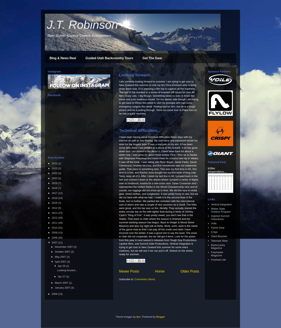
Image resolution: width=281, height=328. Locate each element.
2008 (55, 237)
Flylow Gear (217, 227)
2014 (55, 207)
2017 (55, 193)
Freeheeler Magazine (217, 254)
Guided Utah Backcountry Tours (109, 58)
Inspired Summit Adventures (220, 217)
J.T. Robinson (82, 24)
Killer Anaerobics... (217, 170)
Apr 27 (62, 276)
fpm (138, 316)
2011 (55, 222)
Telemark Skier (219, 240)
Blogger (160, 316)
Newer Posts (129, 271)
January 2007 (63, 287)
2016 (55, 198)
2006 (55, 293)
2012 (55, 217)
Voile (213, 223)
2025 (55, 163)
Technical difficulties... (140, 130)
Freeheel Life (218, 259)
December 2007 (64, 246)
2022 (55, 173)
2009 (55, 232)
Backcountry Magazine (218, 247)
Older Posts (190, 271)
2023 (55, 168)
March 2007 (62, 282)
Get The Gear (152, 58)
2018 (55, 188)
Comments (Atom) (145, 279)
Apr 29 (62, 266)
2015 (55, 202)
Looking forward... (136, 75)
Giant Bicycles (219, 236)
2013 (55, 212)
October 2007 (63, 251)
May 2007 (61, 256)
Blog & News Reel (63, 58)
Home (160, 271)
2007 (55, 242)
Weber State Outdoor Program (220, 210)
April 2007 (61, 261)
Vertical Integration (221, 204)
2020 (55, 178)
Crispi (214, 232)
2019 (55, 183)
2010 (55, 227)
